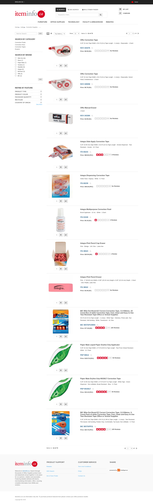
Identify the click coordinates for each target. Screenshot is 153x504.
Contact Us (81, 476)
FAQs (80, 471)
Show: (71, 33)
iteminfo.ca (26, 471)
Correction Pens (20, 45)
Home (134, 2)
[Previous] (126, 33)
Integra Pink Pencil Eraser (91, 277)
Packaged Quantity (23, 97)
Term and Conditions (84, 466)
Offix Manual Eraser (88, 108)
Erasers (17, 49)
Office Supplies (57, 22)
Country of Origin (22, 102)
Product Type (20, 91)
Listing (22, 27)
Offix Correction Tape (89, 40)
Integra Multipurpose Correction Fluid (95, 209)
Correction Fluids (20, 42)
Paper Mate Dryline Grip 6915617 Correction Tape (100, 379)
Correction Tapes (20, 47)
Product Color (21, 94)
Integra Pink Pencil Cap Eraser (92, 243)
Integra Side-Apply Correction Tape (94, 141)
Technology (74, 22)
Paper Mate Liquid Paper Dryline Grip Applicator (100, 345)
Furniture (42, 22)
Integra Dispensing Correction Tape (94, 175)
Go (40, 79)
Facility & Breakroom (93, 22)
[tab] (60, 10)
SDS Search (50, 471)
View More (39, 104)
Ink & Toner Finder (52, 476)
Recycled (19, 100)
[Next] (138, 33)
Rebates (110, 22)
